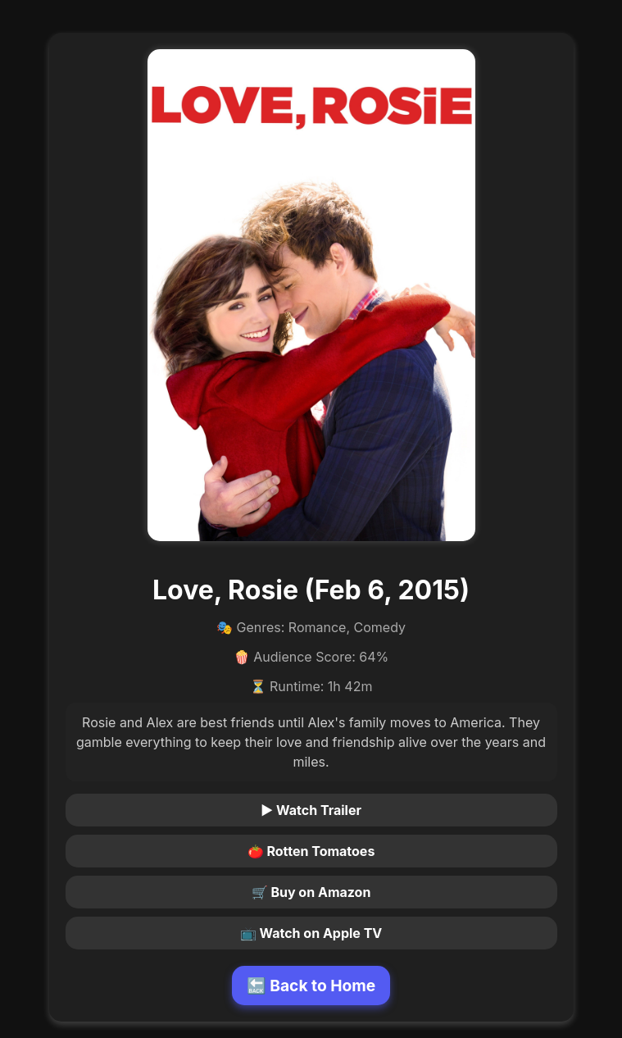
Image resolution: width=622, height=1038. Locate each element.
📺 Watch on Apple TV (311, 933)
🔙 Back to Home (311, 985)
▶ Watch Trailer (311, 810)
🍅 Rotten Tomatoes (311, 851)
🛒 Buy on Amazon (311, 892)
